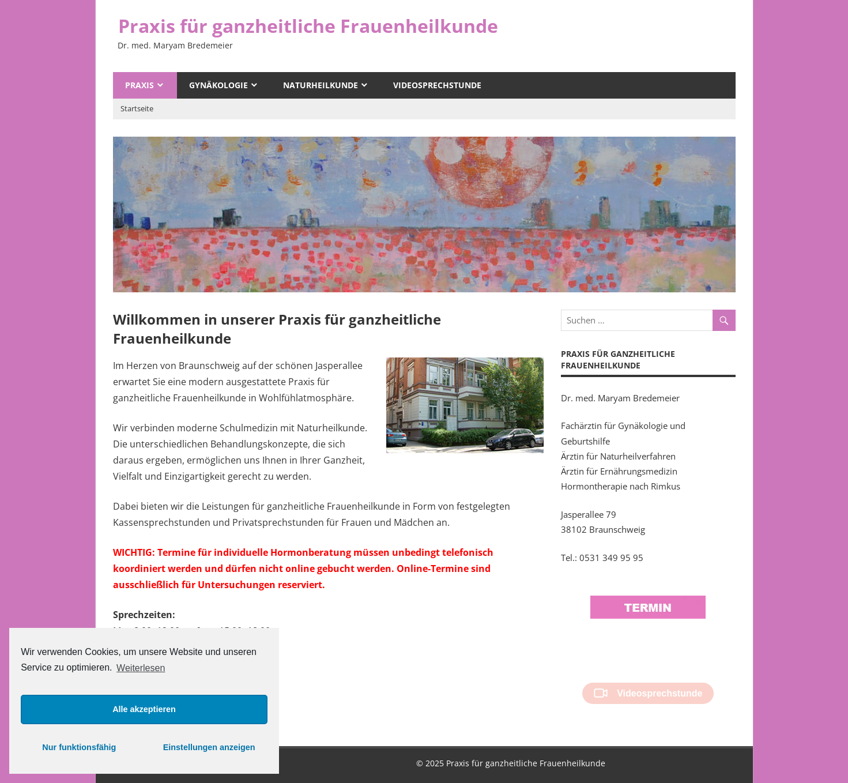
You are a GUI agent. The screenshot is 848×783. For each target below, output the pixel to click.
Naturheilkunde (320, 85)
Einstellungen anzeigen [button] (209, 747)
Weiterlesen (140, 668)
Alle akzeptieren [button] (144, 709)
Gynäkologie (218, 85)
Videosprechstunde (437, 85)
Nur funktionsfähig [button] (79, 747)
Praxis (139, 85)
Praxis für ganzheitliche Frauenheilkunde (308, 25)
